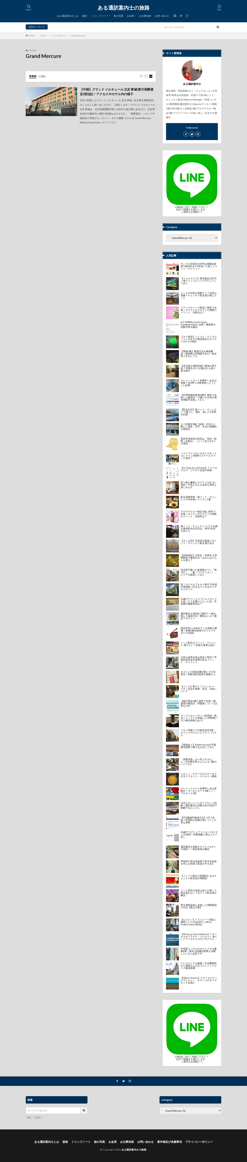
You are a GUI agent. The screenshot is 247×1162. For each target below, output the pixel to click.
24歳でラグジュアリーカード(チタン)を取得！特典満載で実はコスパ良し (199, 834)
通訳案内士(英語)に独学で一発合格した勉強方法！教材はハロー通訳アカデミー (199, 616)
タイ (51, 26)
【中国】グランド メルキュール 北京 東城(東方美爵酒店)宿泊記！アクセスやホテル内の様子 (116, 91)
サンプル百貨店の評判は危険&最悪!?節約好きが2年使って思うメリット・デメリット (199, 266)
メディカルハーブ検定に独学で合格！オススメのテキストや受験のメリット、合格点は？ (199, 310)
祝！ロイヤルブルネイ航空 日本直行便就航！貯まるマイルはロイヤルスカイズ (199, 587)
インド (58, 26)
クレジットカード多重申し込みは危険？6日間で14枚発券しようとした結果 (199, 383)
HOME (32, 35)
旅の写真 (118, 15)
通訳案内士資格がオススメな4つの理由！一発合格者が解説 (198, 847)
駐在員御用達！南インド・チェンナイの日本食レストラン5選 (199, 498)
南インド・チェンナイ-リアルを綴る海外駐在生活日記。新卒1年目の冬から (199, 528)
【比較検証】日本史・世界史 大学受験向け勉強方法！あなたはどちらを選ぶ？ (199, 557)
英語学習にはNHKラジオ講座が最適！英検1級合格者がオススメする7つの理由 (199, 630)
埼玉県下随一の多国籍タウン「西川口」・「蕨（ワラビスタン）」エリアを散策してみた (199, 572)
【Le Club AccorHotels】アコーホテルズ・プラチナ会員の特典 (199, 469)
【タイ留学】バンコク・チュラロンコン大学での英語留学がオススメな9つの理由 (199, 339)
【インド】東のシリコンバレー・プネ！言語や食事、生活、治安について (199, 689)
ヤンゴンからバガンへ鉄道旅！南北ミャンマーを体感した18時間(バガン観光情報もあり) (199, 718)
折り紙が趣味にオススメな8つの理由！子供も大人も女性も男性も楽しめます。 (199, 485)
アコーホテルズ (58, 35)
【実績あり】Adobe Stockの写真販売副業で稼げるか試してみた (198, 745)
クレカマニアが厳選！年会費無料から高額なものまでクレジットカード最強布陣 (199, 965)
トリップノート (100, 15)
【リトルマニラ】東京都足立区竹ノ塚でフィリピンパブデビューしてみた (199, 281)
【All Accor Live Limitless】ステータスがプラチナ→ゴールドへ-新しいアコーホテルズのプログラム (199, 936)
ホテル (43, 35)
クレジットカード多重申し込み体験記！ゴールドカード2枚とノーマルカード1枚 (199, 791)
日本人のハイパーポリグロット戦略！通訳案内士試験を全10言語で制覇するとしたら (199, 805)
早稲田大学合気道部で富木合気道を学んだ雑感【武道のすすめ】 (199, 862)
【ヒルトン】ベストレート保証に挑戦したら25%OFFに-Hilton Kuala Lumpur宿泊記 (199, 922)
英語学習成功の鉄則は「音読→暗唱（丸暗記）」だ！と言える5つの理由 (199, 441)
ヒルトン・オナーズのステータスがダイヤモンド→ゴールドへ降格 (199, 775)
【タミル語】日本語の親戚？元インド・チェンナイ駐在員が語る (199, 541)
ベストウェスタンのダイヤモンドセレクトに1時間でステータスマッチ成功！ (199, 455)
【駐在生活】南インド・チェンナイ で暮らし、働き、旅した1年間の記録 (199, 412)
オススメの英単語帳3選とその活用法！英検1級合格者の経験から (198, 673)
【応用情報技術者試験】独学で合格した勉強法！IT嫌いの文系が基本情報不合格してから (199, 397)
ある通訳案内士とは (67, 15)
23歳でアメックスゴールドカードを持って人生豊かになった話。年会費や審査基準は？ (199, 601)
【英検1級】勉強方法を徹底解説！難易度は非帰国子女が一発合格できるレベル (199, 353)
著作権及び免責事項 (169, 1141)
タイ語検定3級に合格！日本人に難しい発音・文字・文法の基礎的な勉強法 (199, 426)
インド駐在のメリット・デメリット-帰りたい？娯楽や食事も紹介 (199, 643)
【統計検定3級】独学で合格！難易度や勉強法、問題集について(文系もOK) (199, 703)
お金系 (130, 15)
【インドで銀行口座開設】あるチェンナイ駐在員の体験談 (199, 877)
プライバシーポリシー (199, 1141)
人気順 (41, 76)
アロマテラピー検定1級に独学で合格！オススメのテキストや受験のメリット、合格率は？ (199, 514)
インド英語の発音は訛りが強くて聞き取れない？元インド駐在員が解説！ (199, 893)
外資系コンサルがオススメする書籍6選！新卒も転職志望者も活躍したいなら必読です (199, 951)
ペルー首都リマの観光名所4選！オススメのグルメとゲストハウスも (199, 732)
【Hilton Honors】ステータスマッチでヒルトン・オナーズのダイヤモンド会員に (199, 980)
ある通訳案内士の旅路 (124, 7)
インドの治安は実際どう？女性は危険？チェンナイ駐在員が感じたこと (199, 295)
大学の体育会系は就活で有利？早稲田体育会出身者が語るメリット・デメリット (199, 659)
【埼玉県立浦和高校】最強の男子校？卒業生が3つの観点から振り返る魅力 (199, 368)
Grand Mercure (78, 35)
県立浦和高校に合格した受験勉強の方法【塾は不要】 (199, 906)
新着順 (32, 76)
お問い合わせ (162, 15)
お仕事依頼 (145, 15)
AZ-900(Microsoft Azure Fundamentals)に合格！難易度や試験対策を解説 (198, 324)
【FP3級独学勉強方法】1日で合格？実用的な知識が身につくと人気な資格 (199, 820)
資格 (84, 15)
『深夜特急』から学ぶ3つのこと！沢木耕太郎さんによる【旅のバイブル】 (199, 761)
